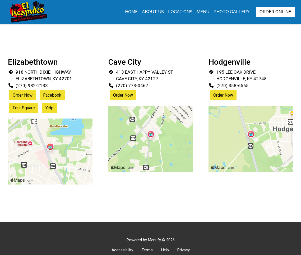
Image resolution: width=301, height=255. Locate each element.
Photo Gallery (232, 11)
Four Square (24, 107)
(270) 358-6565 (232, 85)
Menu (203, 11)
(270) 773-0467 (132, 85)
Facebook (52, 95)
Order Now (23, 95)
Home (131, 11)
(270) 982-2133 (32, 85)
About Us (153, 11)
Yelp (49, 107)
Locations (180, 11)
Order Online (275, 11)
